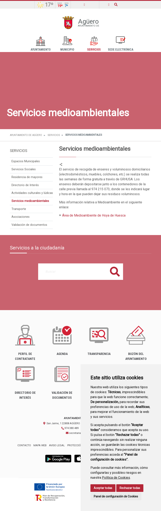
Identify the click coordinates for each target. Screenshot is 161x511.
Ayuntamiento (41, 43)
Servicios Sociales (23, 169)
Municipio (67, 43)
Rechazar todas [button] (130, 488)
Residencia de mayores (26, 177)
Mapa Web (40, 445)
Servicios (94, 43)
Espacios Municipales (25, 161)
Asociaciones (20, 217)
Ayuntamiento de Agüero (26, 135)
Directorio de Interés (25, 185)
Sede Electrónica (120, 43)
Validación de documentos (29, 225)
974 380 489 (70, 428)
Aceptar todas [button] (103, 488)
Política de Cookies (116, 478)
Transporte (18, 209)
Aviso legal (57, 445)
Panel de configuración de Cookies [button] (116, 496)
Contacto (24, 445)
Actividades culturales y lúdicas (32, 193)
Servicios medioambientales (30, 201)
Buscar (115, 271)
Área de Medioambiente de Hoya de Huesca (94, 215)
